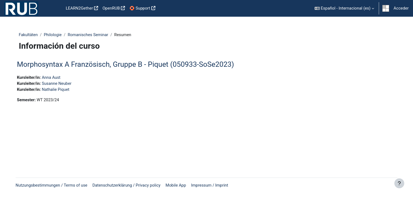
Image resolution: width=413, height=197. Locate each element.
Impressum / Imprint (216, 185)
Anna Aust (55, 77)
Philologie (54, 34)
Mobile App (181, 185)
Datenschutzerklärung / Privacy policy (131, 185)
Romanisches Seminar (89, 34)
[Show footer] (399, 183)
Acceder (401, 8)
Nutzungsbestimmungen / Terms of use (55, 185)
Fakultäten (29, 34)
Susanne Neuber (61, 83)
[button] (344, 8)
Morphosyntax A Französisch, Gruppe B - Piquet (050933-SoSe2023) (129, 64)
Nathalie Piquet (60, 89)
